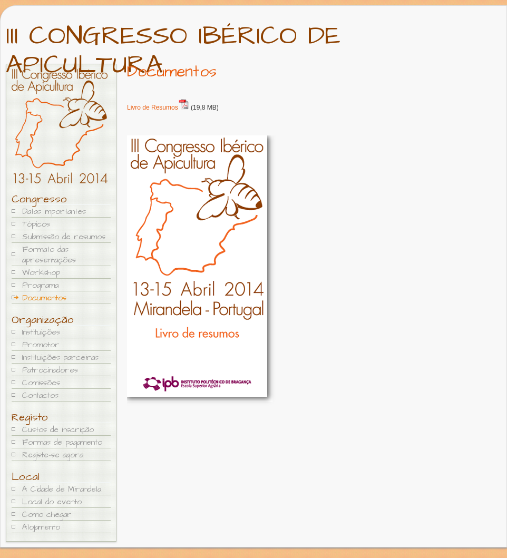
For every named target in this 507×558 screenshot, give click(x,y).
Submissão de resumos (63, 236)
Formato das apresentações (49, 255)
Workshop (41, 272)
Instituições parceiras (60, 357)
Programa (40, 285)
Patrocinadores (50, 370)
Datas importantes (54, 211)
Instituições (41, 332)
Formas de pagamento (62, 442)
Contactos (40, 395)
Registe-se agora (52, 455)
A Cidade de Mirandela (61, 489)
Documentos (44, 298)
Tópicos (36, 224)
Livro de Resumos (152, 107)
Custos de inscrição (58, 429)
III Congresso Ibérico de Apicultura (173, 50)
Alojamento (41, 527)
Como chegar (47, 514)
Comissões (41, 382)
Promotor (41, 344)
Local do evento (52, 501)
